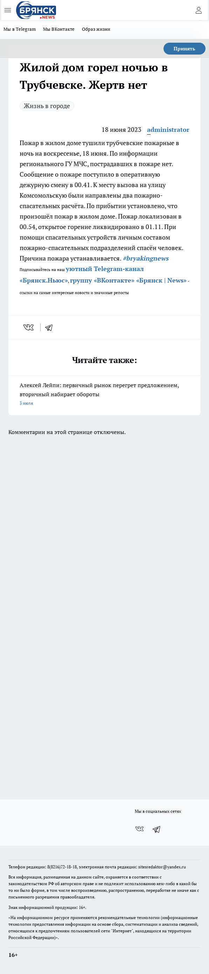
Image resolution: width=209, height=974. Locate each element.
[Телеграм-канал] (157, 829)
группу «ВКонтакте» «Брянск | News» (128, 280)
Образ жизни (96, 29)
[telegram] (51, 327)
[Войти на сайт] (198, 10)
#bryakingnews (145, 258)
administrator (168, 129)
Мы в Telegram (20, 29)
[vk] (29, 327)
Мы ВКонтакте (59, 29)
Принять (184, 48)
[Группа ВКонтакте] (139, 829)
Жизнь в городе (47, 105)
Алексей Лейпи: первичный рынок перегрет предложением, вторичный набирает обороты (104, 394)
